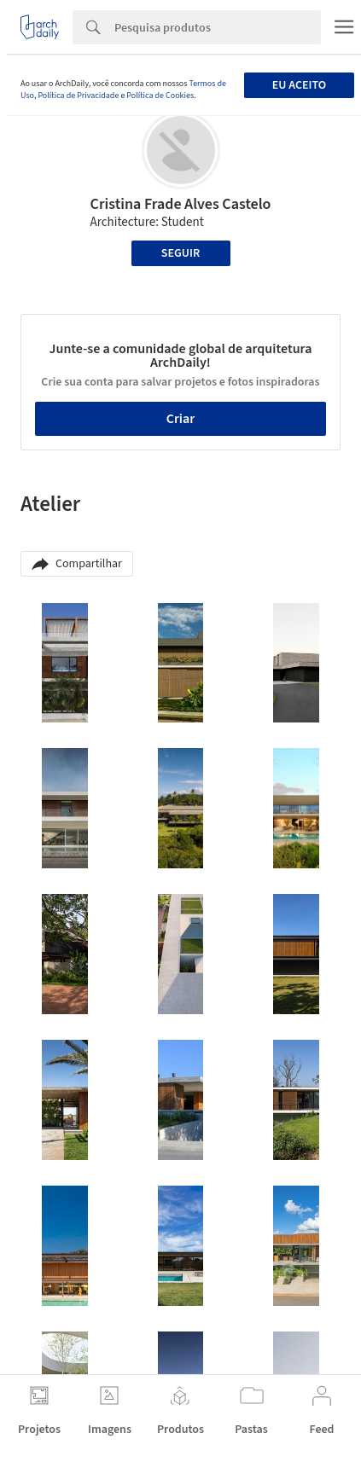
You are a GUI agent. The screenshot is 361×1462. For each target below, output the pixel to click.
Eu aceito (299, 85)
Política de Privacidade (78, 96)
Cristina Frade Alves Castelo (180, 204)
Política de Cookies (160, 96)
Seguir (180, 253)
